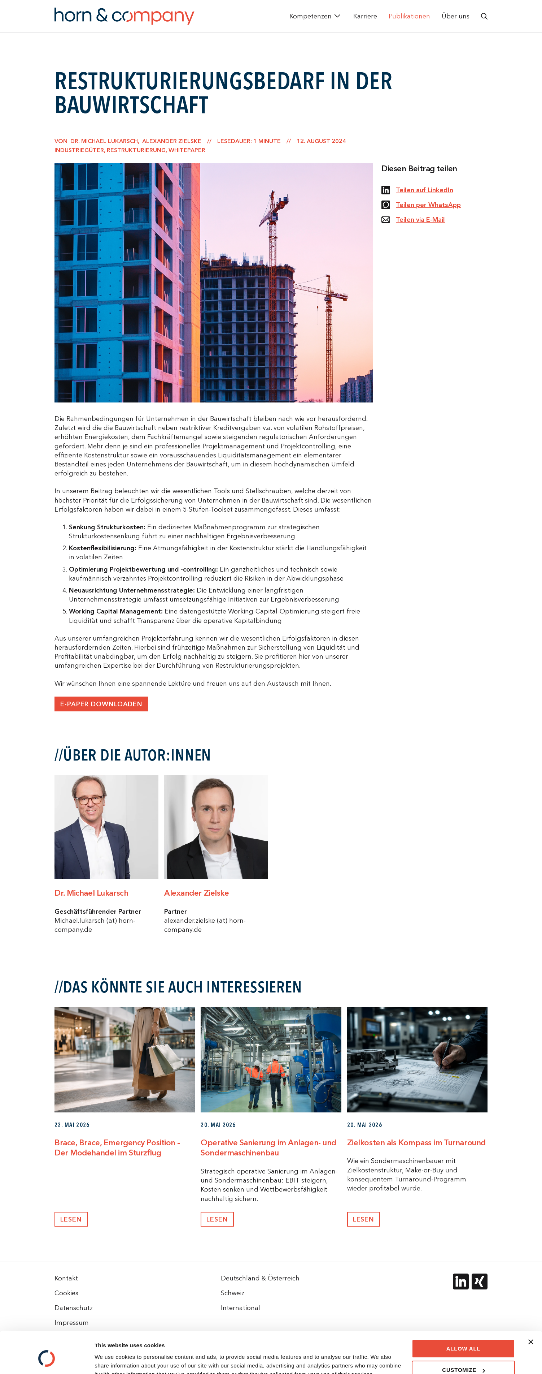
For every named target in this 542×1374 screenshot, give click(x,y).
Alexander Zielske (196, 893)
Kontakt (66, 1278)
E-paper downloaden (101, 704)
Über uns (455, 16)
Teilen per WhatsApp (421, 205)
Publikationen (409, 16)
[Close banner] (530, 1307)
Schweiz (232, 1293)
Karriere (365, 16)
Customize (463, 1335)
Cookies (66, 1293)
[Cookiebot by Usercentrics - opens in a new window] (46, 1359)
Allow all (463, 1314)
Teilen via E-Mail (413, 219)
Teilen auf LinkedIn (417, 190)
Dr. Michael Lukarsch (91, 893)
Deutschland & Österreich (260, 1278)
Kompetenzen (310, 16)
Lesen (71, 1219)
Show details (111, 1360)
